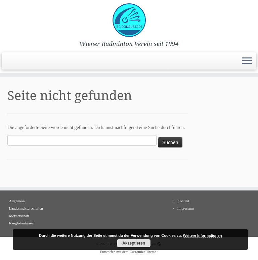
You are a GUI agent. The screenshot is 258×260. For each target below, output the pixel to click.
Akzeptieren (133, 243)
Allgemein (17, 201)
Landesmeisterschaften (26, 208)
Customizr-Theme (142, 252)
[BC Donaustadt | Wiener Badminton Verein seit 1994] (129, 20)
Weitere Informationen (202, 235)
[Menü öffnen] (247, 61)
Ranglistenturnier (22, 223)
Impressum (185, 208)
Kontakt (183, 201)
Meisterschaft (19, 216)
